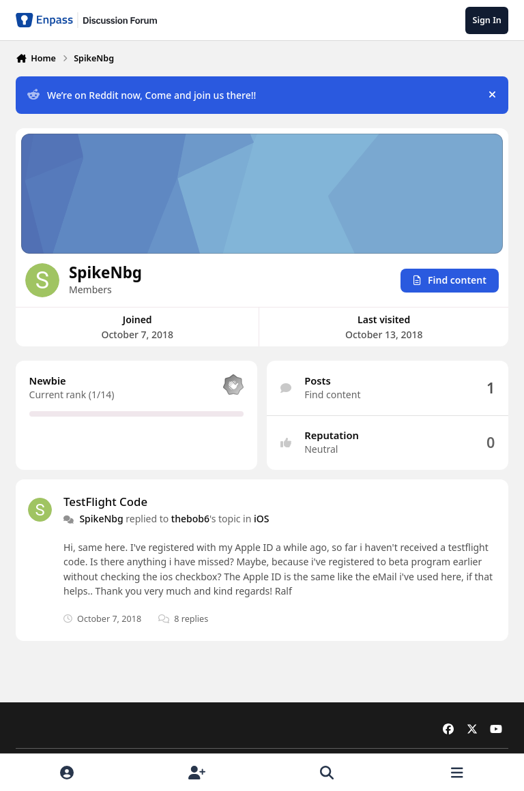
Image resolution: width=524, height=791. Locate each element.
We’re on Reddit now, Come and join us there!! (141, 95)
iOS (261, 518)
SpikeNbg (101, 518)
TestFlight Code (105, 501)
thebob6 (190, 518)
